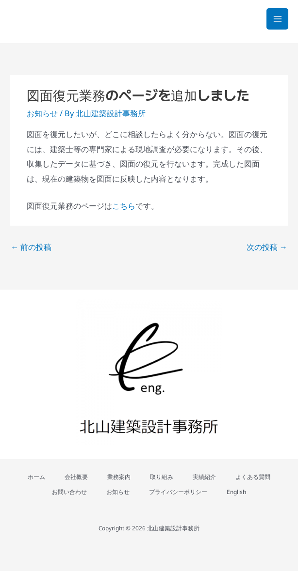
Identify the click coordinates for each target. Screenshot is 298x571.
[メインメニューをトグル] (277, 19)
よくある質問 (252, 476)
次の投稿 (267, 246)
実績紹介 (204, 476)
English (236, 491)
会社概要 (76, 476)
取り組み (161, 476)
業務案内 (119, 476)
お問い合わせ (69, 491)
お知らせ (42, 113)
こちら (123, 205)
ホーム (36, 476)
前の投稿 (31, 246)
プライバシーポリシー (178, 491)
